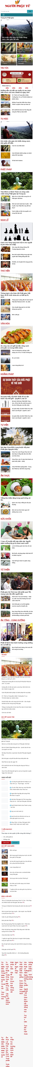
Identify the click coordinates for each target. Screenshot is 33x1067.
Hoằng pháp (7, 374)
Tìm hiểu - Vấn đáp (7, 992)
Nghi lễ (4, 220)
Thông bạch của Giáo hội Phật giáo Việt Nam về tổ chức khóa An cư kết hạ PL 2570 (15, 295)
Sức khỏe (6, 519)
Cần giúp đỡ (11, 1054)
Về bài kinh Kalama (17, 160)
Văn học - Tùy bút (25, 1013)
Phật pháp (6, 169)
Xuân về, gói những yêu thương (10, 917)
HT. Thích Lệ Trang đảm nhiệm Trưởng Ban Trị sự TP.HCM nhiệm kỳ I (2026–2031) (22, 97)
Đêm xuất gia (15, 314)
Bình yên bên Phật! (7, 920)
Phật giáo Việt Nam (21, 969)
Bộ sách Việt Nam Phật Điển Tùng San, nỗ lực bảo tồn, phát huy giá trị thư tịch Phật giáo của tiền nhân (21, 403)
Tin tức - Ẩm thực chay (7, 1052)
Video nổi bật (6, 777)
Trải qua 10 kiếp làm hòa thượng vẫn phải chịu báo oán (16, 906)
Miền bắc (3, 1043)
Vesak (3, 984)
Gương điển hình (12, 1048)
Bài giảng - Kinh (21, 978)
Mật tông (7, 984)
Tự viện (4, 425)
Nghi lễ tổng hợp (16, 969)
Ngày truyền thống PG (26, 978)
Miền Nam (3, 976)
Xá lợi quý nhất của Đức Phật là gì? (19, 878)
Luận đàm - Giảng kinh (8, 1001)
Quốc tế (3, 981)
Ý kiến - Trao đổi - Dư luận (25, 1025)
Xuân (26, 1034)
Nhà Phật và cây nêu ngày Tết (9, 762)
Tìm (30, 11)
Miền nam (3, 1051)
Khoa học (12, 982)
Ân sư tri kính (15, 358)
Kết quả (15, 842)
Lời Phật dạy (7, 1044)
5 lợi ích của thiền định (8, 51)
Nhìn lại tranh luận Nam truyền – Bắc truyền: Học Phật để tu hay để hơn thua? (22, 205)
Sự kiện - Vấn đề (11, 970)
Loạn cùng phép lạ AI (18, 365)
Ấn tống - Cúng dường (13, 620)
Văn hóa (5, 323)
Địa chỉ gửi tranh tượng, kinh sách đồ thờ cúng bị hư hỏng (16, 944)
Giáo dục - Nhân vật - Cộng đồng (26, 1002)
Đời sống (12, 986)
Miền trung (3, 1047)
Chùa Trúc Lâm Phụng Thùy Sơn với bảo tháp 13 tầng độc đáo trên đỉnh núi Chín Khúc (22, 454)
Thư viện (5, 271)
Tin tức (5, 68)
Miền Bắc (3, 968)
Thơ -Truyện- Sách (22, 991)
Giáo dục (12, 978)
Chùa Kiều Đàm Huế (7, 935)
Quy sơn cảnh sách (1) (16, 811)
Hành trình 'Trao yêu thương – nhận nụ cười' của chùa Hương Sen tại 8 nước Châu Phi (21, 598)
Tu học (4, 119)
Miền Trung (3, 972)
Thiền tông (8, 976)
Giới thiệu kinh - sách (30, 970)
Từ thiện (5, 569)
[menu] (3, 14)
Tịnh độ (7, 980)
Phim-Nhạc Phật (21, 985)
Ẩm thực (5, 475)
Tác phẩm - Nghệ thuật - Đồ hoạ (26, 989)
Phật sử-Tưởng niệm (26, 969)
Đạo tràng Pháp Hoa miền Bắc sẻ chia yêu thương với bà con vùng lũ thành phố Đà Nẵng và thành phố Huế (22, 613)
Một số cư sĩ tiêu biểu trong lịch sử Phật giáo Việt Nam (16, 744)
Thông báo (3, 997)
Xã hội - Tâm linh (2, 990)
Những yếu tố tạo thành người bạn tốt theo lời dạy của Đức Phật (24, 49)
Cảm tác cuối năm (6, 712)
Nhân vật (12, 991)
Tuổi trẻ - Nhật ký (7, 969)
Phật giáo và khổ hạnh (8, 949)
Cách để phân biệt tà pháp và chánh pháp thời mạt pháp (16, 692)
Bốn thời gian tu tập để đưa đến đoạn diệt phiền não (15, 758)
